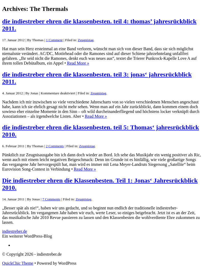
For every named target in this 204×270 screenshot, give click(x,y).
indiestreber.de (14, 231)
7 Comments (51, 199)
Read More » (78, 63)
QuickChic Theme (17, 263)
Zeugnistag (86, 40)
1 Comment (54, 40)
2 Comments (55, 146)
